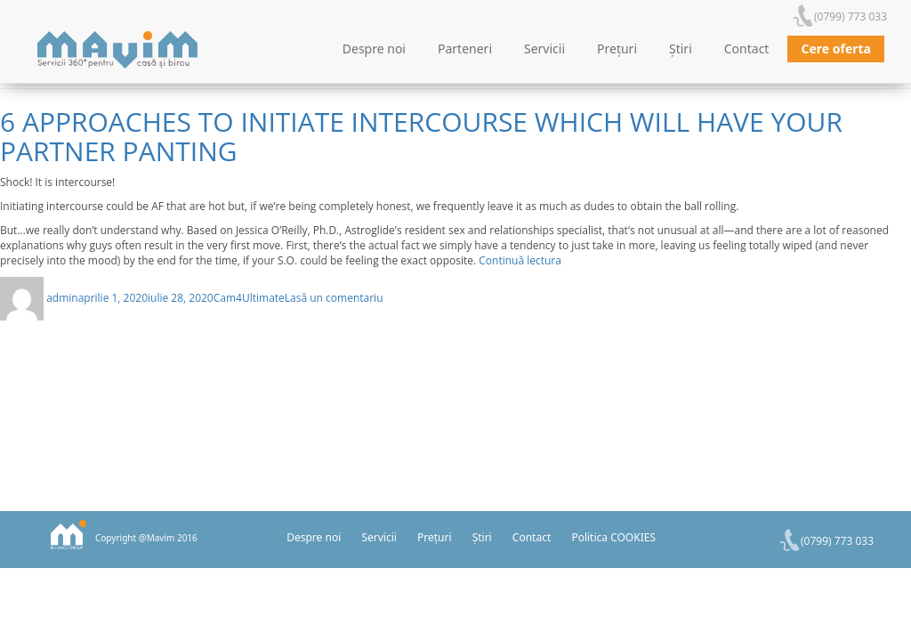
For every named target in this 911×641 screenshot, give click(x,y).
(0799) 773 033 (850, 16)
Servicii (544, 48)
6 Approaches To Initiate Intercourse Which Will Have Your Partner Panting (421, 136)
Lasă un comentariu (334, 297)
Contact (747, 48)
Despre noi (374, 48)
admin (62, 297)
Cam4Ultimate (249, 297)
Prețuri (617, 48)
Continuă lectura (520, 260)
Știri (680, 48)
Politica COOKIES (613, 537)
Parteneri (465, 48)
